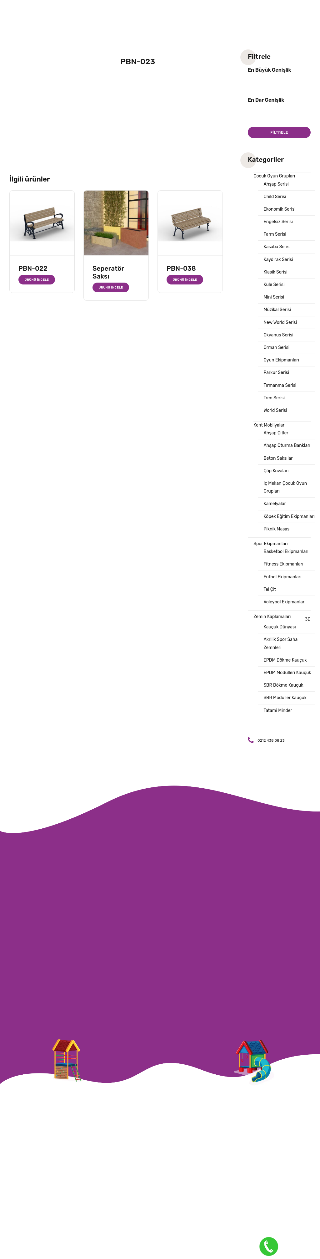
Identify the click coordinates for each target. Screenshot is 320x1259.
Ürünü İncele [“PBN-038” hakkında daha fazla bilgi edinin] (185, 279)
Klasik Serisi (275, 272)
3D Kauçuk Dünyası (286, 623)
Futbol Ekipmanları (282, 577)
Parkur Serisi (276, 372)
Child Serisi (274, 196)
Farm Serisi (274, 234)
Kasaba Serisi (276, 246)
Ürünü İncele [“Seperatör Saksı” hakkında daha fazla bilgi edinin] (111, 287)
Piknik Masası (276, 529)
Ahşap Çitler (275, 433)
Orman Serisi (276, 347)
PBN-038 (181, 268)
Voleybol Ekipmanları (284, 602)
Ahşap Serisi (275, 184)
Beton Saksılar (277, 458)
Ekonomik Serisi (279, 209)
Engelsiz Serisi (277, 221)
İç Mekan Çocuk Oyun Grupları (285, 487)
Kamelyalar (274, 503)
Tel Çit (269, 589)
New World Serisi (280, 322)
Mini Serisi (273, 297)
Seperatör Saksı (108, 272)
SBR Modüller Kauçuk (285, 697)
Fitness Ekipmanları (283, 564)
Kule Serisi (273, 284)
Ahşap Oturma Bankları (286, 445)
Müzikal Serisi (277, 309)
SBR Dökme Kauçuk (283, 685)
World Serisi (275, 410)
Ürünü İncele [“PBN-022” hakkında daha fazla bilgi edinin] (37, 279)
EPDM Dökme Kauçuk (285, 660)
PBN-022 (33, 268)
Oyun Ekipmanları (281, 360)
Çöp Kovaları (275, 470)
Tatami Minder (277, 710)
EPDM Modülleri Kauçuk (287, 672)
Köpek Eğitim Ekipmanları (289, 516)
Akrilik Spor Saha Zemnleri (280, 643)
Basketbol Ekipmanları (285, 551)
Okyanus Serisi (278, 335)
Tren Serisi (274, 398)
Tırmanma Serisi (279, 385)
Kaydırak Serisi (278, 259)
